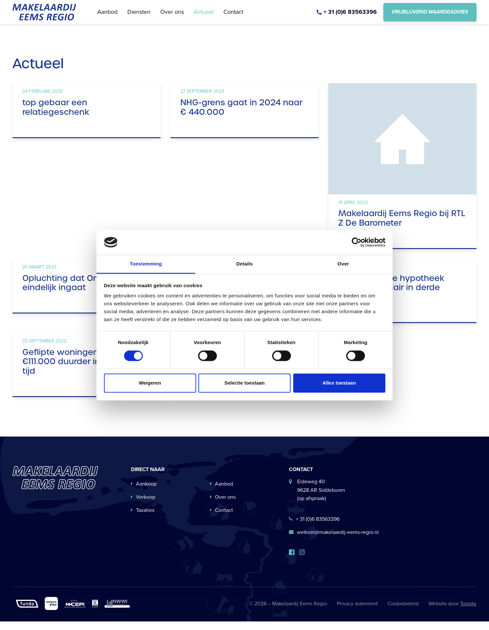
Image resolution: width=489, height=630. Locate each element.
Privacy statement (357, 612)
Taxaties (142, 519)
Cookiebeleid (403, 612)
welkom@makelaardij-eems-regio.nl (334, 541)
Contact (233, 16)
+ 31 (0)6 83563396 (314, 528)
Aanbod (107, 16)
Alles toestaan (339, 383)
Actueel (204, 16)
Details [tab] (244, 264)
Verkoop (143, 506)
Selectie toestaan (244, 383)
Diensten (138, 16)
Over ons (172, 16)
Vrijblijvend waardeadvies (430, 16)
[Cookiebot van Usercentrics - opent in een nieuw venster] (356, 242)
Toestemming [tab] (146, 264)
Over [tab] (343, 264)
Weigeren (150, 383)
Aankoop (144, 492)
